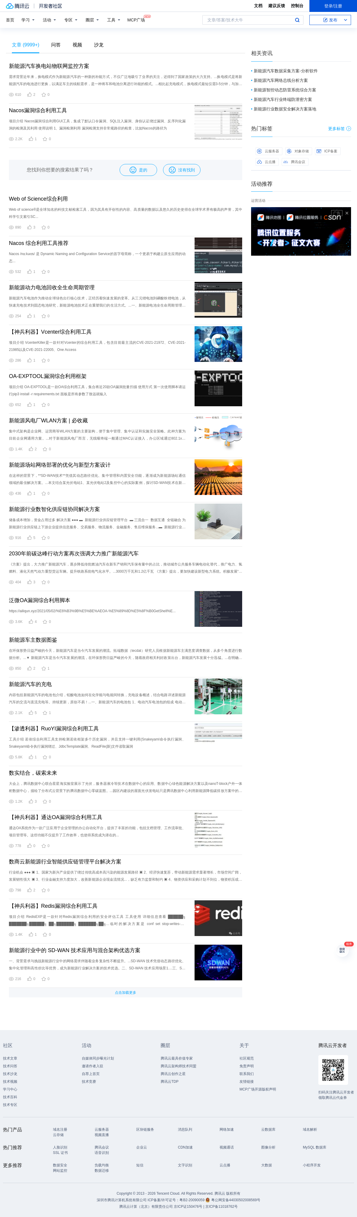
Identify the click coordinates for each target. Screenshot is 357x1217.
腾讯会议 (294, 162)
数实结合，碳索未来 (33, 773)
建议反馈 (276, 5)
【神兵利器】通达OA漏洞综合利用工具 (55, 817)
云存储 (58, 1135)
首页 (10, 20)
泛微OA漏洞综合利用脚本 (39, 600)
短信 (139, 1165)
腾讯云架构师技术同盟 (178, 1066)
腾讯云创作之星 (173, 1074)
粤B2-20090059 (192, 1200)
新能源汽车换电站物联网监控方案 (49, 66)
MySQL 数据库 (314, 1147)
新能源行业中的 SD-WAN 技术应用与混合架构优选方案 (74, 950)
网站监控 (60, 1170)
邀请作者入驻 (92, 1066)
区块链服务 (145, 1129)
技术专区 (10, 1105)
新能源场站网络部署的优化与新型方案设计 (60, 465)
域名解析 (310, 1129)
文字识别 (185, 1165)
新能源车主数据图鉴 (33, 640)
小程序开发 (312, 1165)
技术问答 (10, 1066)
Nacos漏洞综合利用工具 (38, 110)
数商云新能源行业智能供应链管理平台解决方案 (65, 862)
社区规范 (246, 1058)
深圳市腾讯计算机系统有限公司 (122, 1200)
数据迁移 (102, 1170)
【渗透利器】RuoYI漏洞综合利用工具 (54, 729)
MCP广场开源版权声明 (257, 1089)
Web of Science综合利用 (38, 199)
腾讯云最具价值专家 (177, 1058)
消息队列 (185, 1129)
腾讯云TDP (169, 1081)
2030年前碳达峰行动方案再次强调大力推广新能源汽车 (74, 554)
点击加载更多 (125, 993)
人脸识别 (60, 1147)
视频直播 (102, 1135)
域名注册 (60, 1129)
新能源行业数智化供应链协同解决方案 (54, 509)
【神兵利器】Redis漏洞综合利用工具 (53, 906)
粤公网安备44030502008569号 (235, 1200)
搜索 (297, 20)
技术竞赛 (89, 1081)
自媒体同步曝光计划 (98, 1058)
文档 (258, 5)
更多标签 (339, 128)
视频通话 (227, 1147)
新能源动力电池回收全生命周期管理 (52, 287)
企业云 (141, 1147)
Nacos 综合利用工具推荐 (38, 243)
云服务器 (268, 151)
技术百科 (10, 1097)
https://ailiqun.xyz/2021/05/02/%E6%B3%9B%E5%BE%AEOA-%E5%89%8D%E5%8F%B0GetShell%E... (92, 611)
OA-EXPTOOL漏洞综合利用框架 (48, 376)
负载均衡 (102, 1165)
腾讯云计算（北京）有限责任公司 (146, 1206)
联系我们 (246, 1074)
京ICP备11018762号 (221, 1206)
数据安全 (60, 1165)
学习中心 (10, 1089)
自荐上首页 (91, 1074)
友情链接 (246, 1081)
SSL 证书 (60, 1153)
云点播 (266, 162)
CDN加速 (185, 1147)
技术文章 (10, 1058)
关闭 (347, 213)
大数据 (266, 1165)
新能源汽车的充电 (30, 684)
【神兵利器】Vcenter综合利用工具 (50, 332)
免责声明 (246, 1066)
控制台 (297, 5)
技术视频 (10, 1081)
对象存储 (298, 151)
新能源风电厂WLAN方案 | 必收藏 (48, 421)
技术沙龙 (10, 1074)
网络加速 (227, 1129)
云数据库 (268, 1129)
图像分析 (268, 1147)
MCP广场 (136, 19)
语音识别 (102, 1153)
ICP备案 (327, 151)
